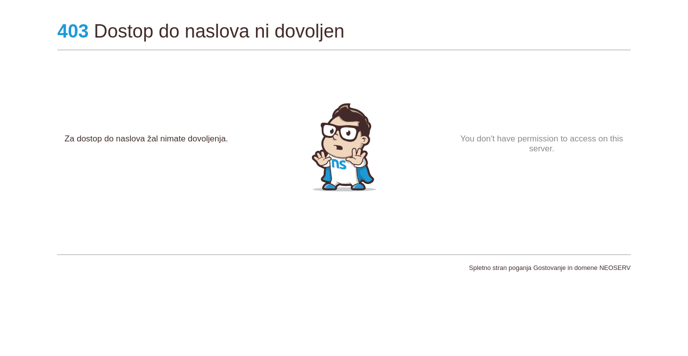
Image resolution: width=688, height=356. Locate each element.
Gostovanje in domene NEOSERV (582, 267)
